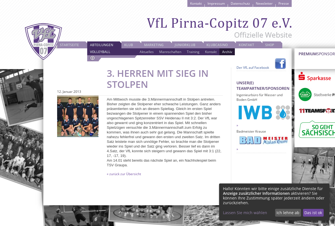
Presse (283, 3)
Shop (269, 45)
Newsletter (264, 3)
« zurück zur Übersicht (124, 174)
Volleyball (100, 51)
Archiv (227, 51)
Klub (128, 45)
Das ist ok (313, 212)
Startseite (69, 45)
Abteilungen (101, 45)
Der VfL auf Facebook (252, 67)
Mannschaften (170, 51)
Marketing (154, 45)
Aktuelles (147, 51)
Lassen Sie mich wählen (245, 212)
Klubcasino (217, 45)
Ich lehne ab (287, 212)
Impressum (216, 3)
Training (193, 51)
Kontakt (196, 3)
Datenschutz (240, 3)
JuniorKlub (185, 45)
